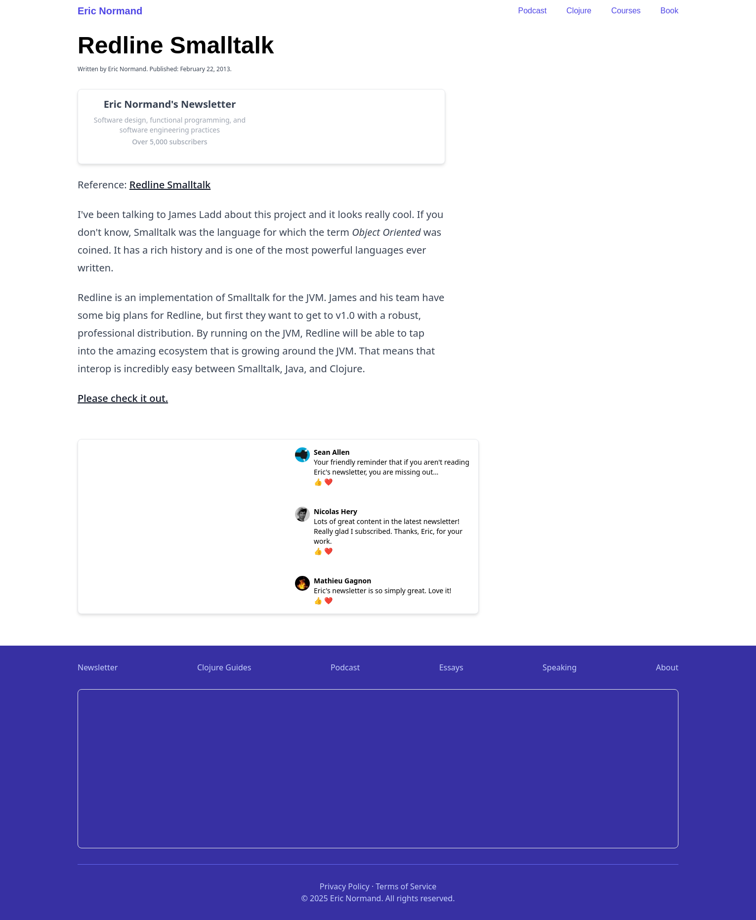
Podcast (532, 10)
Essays (451, 667)
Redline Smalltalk (169, 184)
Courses (626, 10)
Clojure (578, 10)
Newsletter (98, 667)
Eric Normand (110, 10)
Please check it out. (123, 398)
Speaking (560, 667)
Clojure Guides (224, 667)
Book (669, 10)
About (667, 667)
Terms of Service (406, 886)
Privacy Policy (345, 886)
